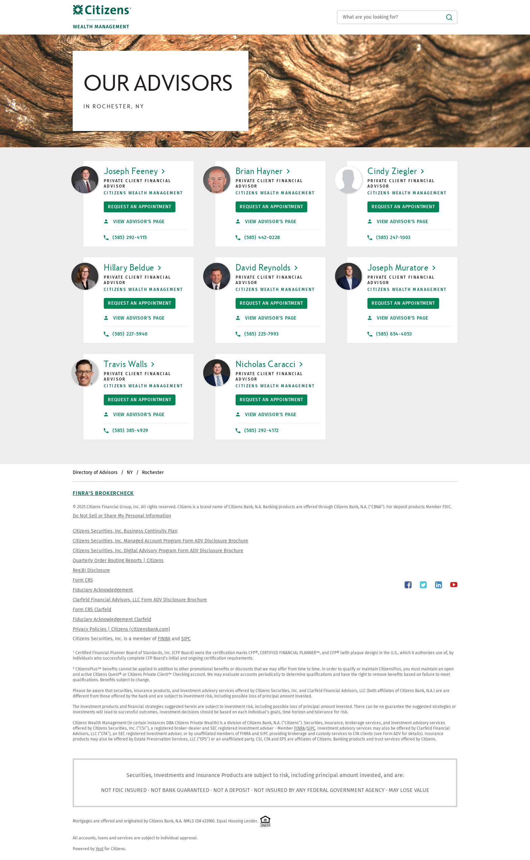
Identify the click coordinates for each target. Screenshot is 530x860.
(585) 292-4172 (257, 430)
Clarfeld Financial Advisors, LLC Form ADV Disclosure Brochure (140, 600)
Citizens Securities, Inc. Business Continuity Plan (125, 531)
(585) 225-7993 (257, 334)
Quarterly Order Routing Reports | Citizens (118, 560)
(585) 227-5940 (126, 334)
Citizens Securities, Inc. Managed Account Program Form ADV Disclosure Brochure (160, 541)
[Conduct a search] (397, 17)
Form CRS (83, 580)
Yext (99, 848)
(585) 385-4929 (126, 430)
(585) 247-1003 (389, 237)
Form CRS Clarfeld (92, 609)
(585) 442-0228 (258, 237)
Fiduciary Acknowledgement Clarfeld (112, 619)
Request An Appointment (137, 205)
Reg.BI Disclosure (91, 570)
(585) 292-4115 (125, 237)
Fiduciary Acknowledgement (103, 590)
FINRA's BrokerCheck (103, 493)
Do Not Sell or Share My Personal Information (122, 516)
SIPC (186, 639)
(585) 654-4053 (389, 334)
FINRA (164, 639)
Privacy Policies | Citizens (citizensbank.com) (121, 629)
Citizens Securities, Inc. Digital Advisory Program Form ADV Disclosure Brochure (158, 551)
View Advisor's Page (134, 221)
